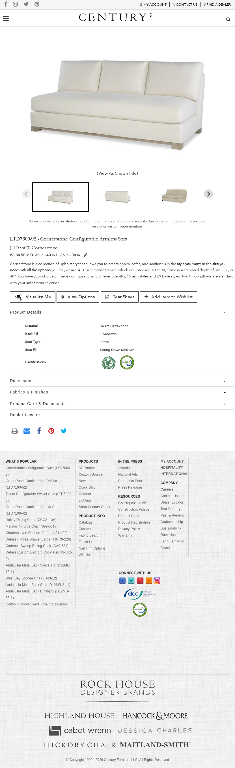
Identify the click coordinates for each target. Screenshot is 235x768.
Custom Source (91, 474)
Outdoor (85, 494)
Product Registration (134, 522)
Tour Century (170, 509)
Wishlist (85, 555)
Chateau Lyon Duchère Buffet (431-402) (37, 533)
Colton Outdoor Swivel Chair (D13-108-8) (38, 604)
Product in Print (130, 481)
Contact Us (169, 496)
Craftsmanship (171, 522)
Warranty (125, 535)
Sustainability (170, 528)
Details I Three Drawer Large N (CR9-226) (38, 539)
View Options (78, 296)
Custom (84, 529)
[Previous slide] (26, 193)
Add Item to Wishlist (169, 296)
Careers (166, 489)
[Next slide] (208, 193)
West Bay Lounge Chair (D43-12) (31, 578)
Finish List (86, 542)
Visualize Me (32, 296)
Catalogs (85, 522)
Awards (124, 468)
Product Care (128, 516)
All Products (88, 468)
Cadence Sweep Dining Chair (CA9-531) (37, 546)
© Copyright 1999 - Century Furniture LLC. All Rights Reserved (117, 760)
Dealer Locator (171, 502)
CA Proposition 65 (132, 503)
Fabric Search (89, 535)
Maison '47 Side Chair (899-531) (31, 526)
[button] (60, 197)
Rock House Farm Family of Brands (172, 541)
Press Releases (130, 487)
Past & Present (172, 515)
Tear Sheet (119, 296)
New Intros (87, 481)
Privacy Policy (129, 529)
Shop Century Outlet (94, 507)
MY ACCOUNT (172, 461)
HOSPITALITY (171, 468)
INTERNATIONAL (174, 474)
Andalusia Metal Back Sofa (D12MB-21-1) (38, 585)
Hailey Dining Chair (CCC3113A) (31, 520)
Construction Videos (133, 509)
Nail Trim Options (92, 548)
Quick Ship (87, 487)
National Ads (128, 474)
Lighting (85, 500)
